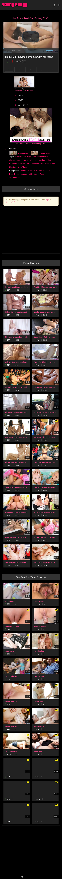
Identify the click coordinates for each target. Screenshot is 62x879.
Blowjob (12, 167)
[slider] (31, 48)
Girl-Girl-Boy (50, 164)
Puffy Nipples (42, 157)
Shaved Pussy (14, 160)
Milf (42, 164)
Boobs (39, 171)
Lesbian (21, 164)
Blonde (33, 160)
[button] (30, 36)
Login (47, 200)
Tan (27, 164)
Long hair (41, 160)
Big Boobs (31, 157)
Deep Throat (22, 167)
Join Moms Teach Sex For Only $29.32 (31, 18)
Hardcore (13, 164)
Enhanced (35, 164)
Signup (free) (10, 202)
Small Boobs (20, 157)
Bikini (49, 160)
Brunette (25, 160)
